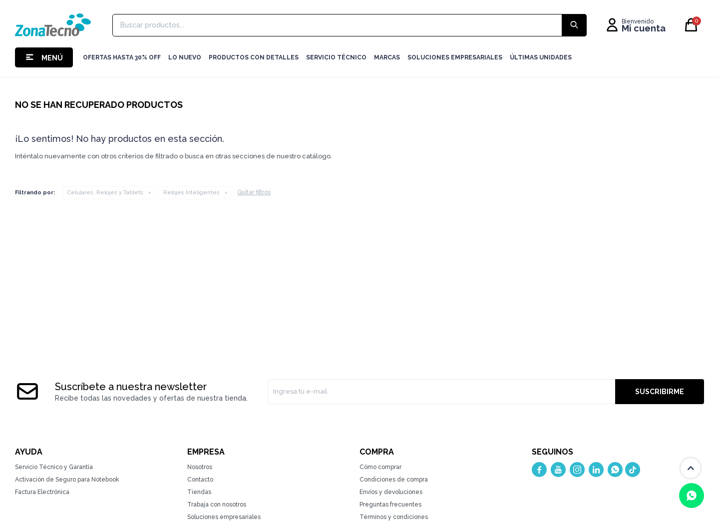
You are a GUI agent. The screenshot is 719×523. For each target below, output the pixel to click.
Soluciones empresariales (224, 517)
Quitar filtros (254, 192)
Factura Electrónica (42, 492)
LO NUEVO (184, 57)
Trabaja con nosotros (216, 504)
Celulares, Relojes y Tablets (105, 192)
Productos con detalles (254, 57)
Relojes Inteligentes (191, 192)
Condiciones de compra (394, 479)
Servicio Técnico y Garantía (54, 467)
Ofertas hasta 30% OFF (122, 57)
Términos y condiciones (394, 517)
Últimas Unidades (541, 57)
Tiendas (199, 492)
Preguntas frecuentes (390, 504)
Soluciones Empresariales (454, 57)
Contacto (200, 479)
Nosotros (199, 467)
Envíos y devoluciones (391, 492)
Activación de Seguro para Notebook (67, 479)
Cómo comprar (380, 467)
